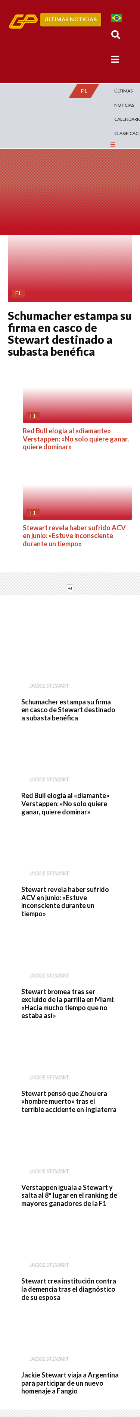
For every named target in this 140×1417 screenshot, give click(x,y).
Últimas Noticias (70, 19)
